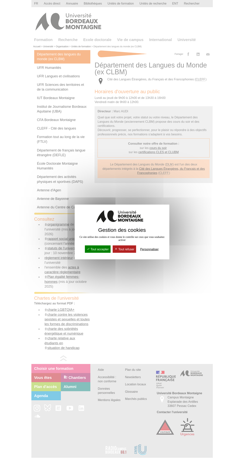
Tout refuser (124, 249)
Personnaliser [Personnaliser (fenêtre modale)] (149, 249)
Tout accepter (98, 249)
